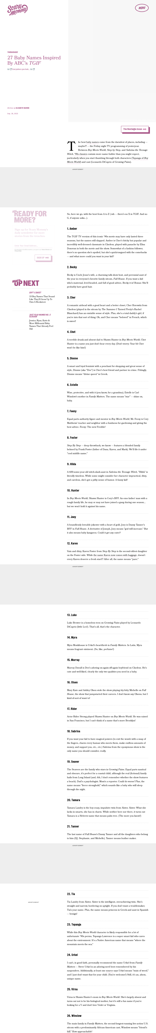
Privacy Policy (18, 252)
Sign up (40, 259)
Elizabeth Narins (22, 108)
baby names (92, 142)
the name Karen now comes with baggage (115, 555)
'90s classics (80, 154)
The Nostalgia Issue (132, 129)
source (109, 970)
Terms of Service (46, 251)
